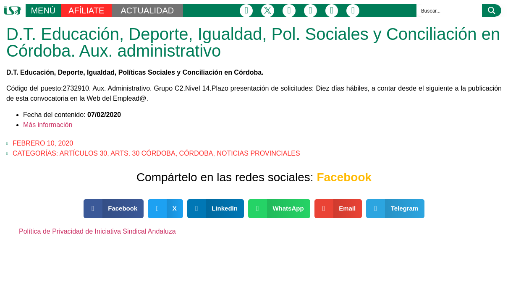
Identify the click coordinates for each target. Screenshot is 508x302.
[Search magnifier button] (491, 10)
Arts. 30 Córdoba (142, 153)
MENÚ (43, 10)
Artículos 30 (83, 153)
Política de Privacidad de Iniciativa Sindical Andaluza (97, 231)
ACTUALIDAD (147, 10)
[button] (114, 208)
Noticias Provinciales (258, 153)
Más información (47, 124)
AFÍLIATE (86, 10)
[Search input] (449, 10)
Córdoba (196, 153)
